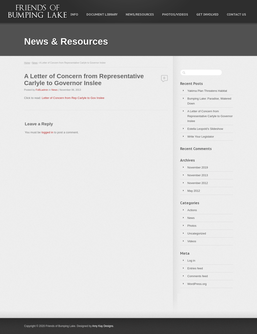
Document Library (102, 14)
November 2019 (197, 167)
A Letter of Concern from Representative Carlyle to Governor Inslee (210, 116)
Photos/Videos (175, 14)
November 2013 (197, 175)
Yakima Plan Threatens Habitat (207, 90)
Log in (191, 260)
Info (74, 14)
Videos (191, 241)
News (191, 218)
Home (27, 63)
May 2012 (193, 190)
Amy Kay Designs (102, 326)
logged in (47, 132)
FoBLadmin (42, 89)
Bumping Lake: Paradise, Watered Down (209, 101)
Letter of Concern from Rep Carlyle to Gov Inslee (73, 98)
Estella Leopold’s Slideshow (205, 128)
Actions (192, 210)
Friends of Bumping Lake (37, 11)
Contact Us (236, 14)
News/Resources (140, 14)
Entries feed (195, 268)
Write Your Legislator (200, 136)
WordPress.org (197, 284)
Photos (191, 225)
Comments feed (197, 276)
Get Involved (207, 14)
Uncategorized (196, 233)
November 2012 (197, 183)
